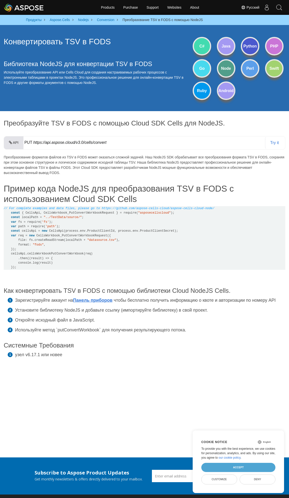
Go (202, 68)
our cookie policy (230, 457)
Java (226, 46)
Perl (250, 68)
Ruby (202, 91)
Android (225, 91)
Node (226, 68)
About (194, 7)
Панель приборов (92, 300)
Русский (250, 7)
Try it (274, 143)
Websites (174, 7)
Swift (274, 68)
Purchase (130, 7)
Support (152, 7)
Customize (219, 479)
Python (250, 46)
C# (201, 46)
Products (108, 7)
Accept (238, 467)
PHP (274, 46)
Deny (257, 479)
